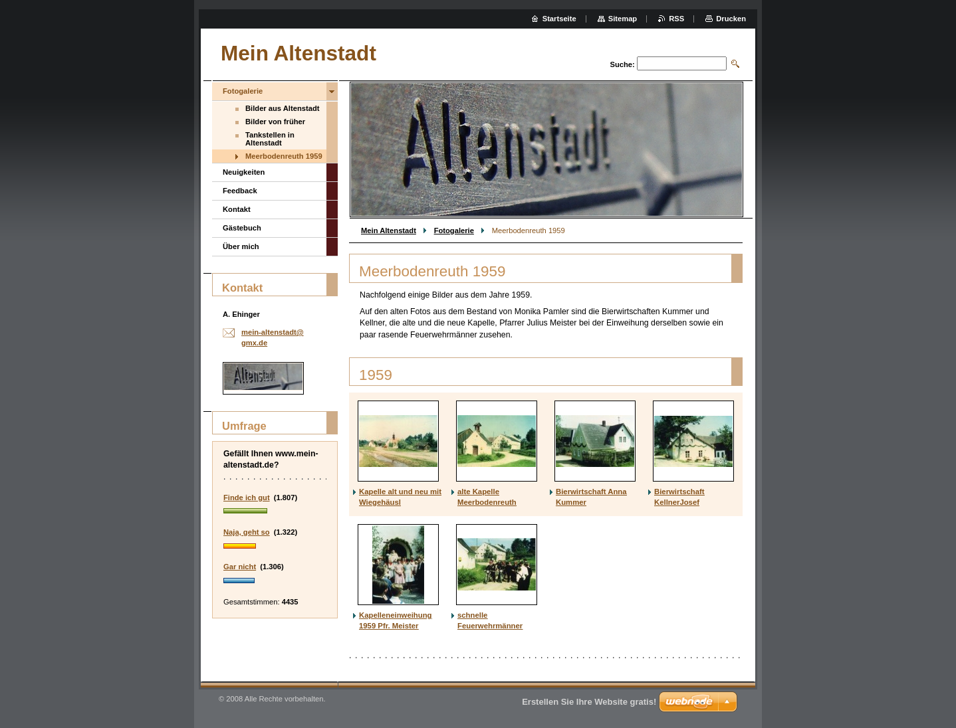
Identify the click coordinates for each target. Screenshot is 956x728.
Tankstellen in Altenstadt (270, 139)
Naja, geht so (246, 532)
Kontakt (237, 209)
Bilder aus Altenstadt (282, 108)
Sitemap (623, 19)
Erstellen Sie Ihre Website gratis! (589, 702)
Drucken (731, 19)
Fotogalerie (454, 230)
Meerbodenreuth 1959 (283, 156)
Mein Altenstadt (388, 230)
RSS (676, 19)
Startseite (559, 19)
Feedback (240, 191)
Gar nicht (239, 567)
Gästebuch (242, 228)
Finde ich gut (246, 497)
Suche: (622, 64)
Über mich (241, 246)
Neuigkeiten (244, 172)
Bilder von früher (275, 122)
